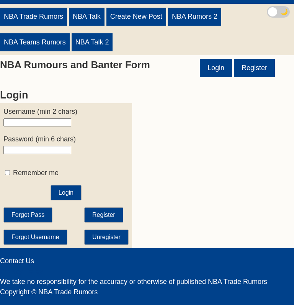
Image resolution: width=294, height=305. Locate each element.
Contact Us (17, 261)
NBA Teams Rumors (35, 42)
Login (215, 68)
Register (254, 68)
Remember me (32, 173)
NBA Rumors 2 (194, 16)
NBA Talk (87, 16)
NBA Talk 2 (92, 42)
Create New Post (136, 16)
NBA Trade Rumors (33, 16)
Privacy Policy (21, 271)
